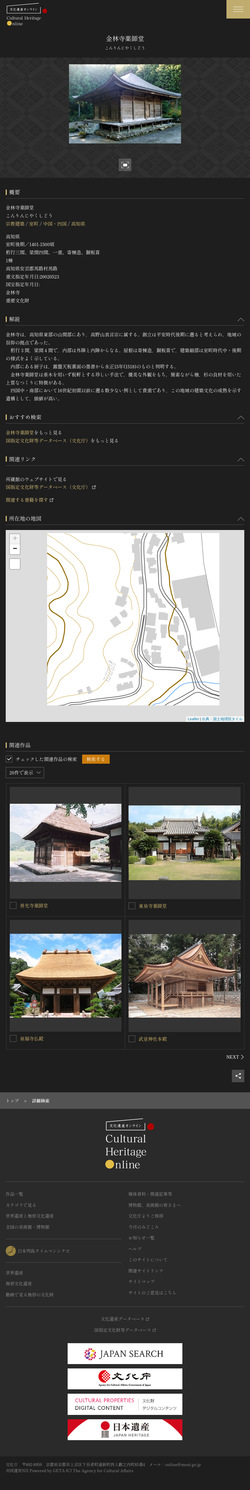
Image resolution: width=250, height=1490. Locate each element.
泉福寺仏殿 (31, 1038)
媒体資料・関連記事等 (150, 1194)
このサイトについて (148, 1259)
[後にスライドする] (235, 1057)
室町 (33, 223)
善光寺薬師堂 (34, 905)
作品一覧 (14, 1194)
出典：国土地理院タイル (222, 719)
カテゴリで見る (21, 1205)
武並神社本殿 (153, 1038)
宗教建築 (15, 223)
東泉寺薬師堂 (153, 905)
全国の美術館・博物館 (27, 1227)
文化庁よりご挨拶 (146, 1216)
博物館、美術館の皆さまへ (155, 1205)
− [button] (15, 549)
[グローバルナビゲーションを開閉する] (238, 9)
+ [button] (15, 539)
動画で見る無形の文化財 (30, 1294)
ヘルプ (135, 1249)
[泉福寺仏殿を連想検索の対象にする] (13, 1038)
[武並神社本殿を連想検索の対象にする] (132, 1038)
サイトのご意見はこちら (153, 1292)
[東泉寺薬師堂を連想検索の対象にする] (132, 905)
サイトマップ (142, 1281)
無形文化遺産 (19, 1283)
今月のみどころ (144, 1227)
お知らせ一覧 (142, 1237)
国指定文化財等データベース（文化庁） (48, 440)
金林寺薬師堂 (20, 432)
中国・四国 (55, 223)
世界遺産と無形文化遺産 (30, 1216)
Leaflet (193, 719)
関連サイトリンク (146, 1270)
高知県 (78, 223)
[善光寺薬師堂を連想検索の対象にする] (13, 905)
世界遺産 (14, 1272)
